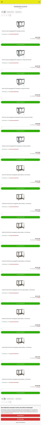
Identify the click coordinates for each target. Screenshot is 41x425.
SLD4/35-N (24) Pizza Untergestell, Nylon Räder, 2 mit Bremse (16, 174)
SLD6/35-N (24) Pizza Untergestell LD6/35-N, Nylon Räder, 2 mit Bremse (18, 289)
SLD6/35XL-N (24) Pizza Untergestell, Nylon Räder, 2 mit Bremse (16, 203)
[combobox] (10, 12)
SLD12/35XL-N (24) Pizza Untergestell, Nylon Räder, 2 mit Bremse (17, 347)
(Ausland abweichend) (14, 34)
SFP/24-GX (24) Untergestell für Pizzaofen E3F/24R (13, 31)
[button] (2, 12)
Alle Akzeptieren (20, 415)
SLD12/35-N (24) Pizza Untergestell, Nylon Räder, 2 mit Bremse (16, 261)
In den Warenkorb (20, 44)
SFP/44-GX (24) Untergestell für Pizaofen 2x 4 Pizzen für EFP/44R (16, 59)
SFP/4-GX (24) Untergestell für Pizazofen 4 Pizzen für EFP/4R (15, 88)
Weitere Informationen (20, 422)
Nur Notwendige (20, 419)
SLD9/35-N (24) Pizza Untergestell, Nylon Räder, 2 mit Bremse (16, 318)
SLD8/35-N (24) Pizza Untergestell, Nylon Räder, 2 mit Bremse (16, 232)
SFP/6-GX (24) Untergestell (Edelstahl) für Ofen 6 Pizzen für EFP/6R (17, 117)
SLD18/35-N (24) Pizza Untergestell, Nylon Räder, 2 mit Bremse (16, 379)
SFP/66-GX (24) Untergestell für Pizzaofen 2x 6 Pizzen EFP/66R (16, 146)
